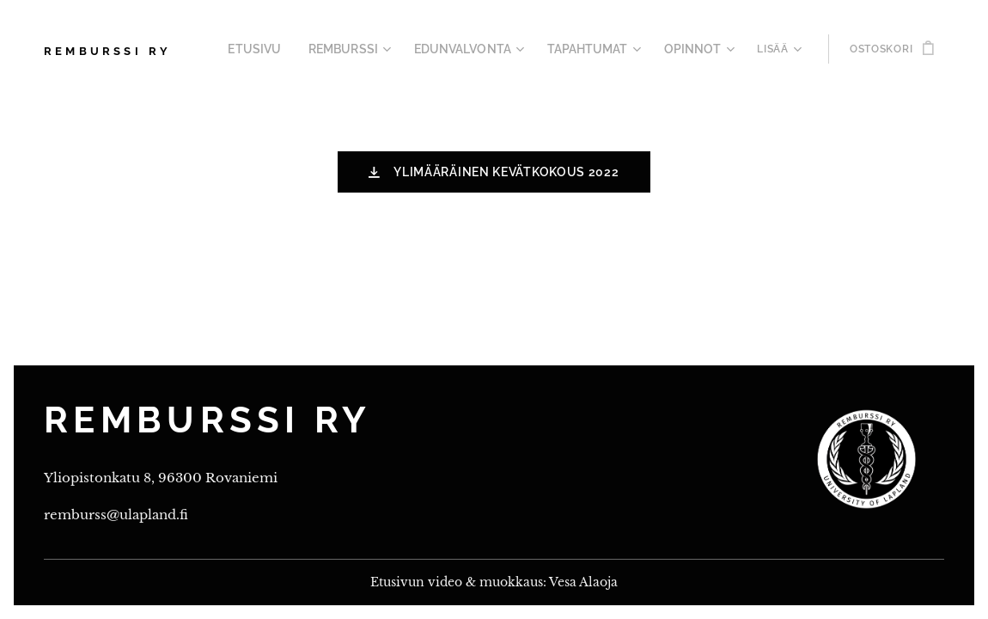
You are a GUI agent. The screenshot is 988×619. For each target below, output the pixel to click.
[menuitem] (292, 49)
